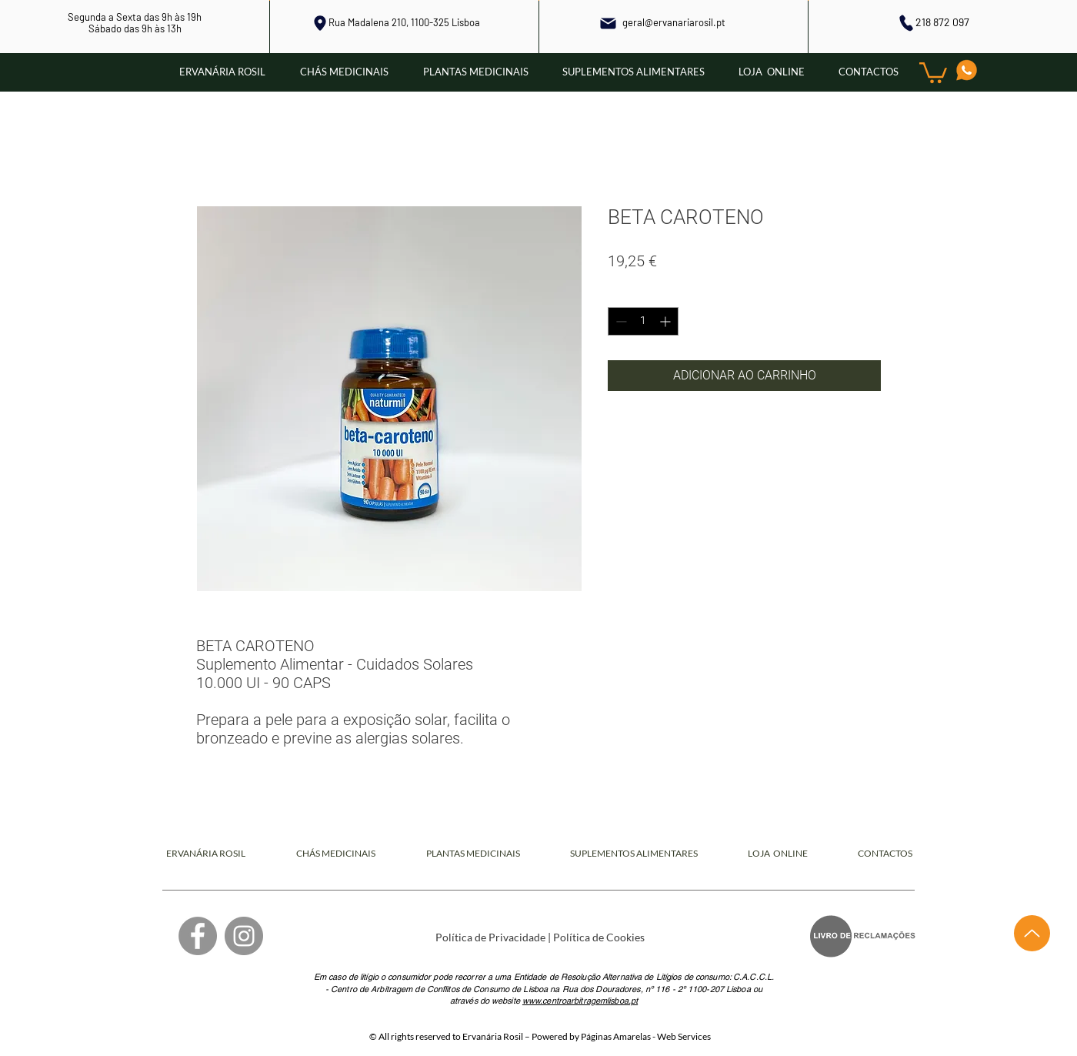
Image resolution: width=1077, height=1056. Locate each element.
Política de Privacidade (490, 937)
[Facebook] (197, 936)
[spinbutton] (643, 321)
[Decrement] (619, 321)
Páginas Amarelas (616, 1036)
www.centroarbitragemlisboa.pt (580, 1000)
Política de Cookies (599, 937)
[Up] (1032, 933)
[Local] (320, 23)
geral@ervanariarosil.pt (673, 22)
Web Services (684, 1036)
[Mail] (609, 23)
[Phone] (905, 22)
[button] (933, 71)
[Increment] (666, 321)
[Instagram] (244, 936)
